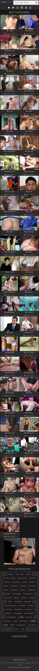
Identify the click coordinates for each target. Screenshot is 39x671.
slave (29, 617)
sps (28, 574)
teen (5, 590)
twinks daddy (11, 605)
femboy (14, 590)
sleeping (8, 598)
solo (23, 590)
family (31, 605)
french (7, 613)
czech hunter (9, 578)
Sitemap (11, 667)
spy (10, 601)
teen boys (22, 578)
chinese (17, 594)
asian (32, 598)
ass (15, 621)
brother (32, 590)
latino (28, 601)
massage (19, 609)
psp (12, 625)
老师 (21, 617)
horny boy (28, 594)
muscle (23, 621)
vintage (16, 582)
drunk (22, 605)
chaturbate (29, 613)
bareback (11, 617)
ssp (24, 582)
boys (7, 582)
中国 (5, 625)
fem (16, 598)
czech (33, 578)
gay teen (20, 574)
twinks (32, 586)
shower (18, 613)
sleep (24, 598)
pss (6, 586)
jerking (6, 621)
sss (11, 574)
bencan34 (21, 625)
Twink (6, 2)
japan (9, 609)
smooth (18, 601)
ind (17, 629)
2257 (21, 667)
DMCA (17, 667)
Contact (28, 667)
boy (8, 594)
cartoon (32, 625)
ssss (23, 586)
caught (29, 609)
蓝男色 (33, 621)
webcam (14, 586)
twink (32, 582)
